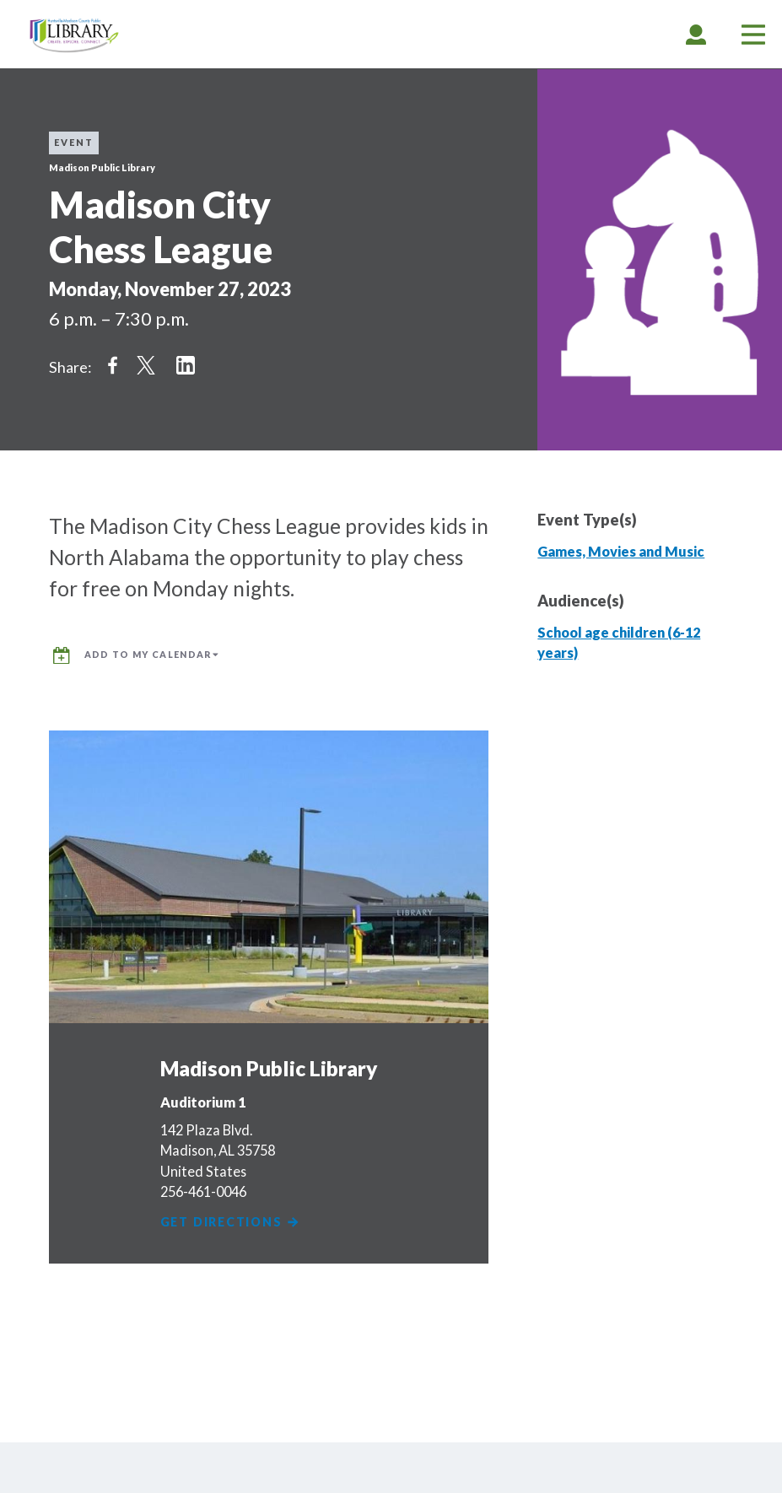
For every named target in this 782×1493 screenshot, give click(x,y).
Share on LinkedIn (185, 365)
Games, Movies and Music (620, 551)
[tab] (696, 34)
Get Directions (232, 1221)
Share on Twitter (146, 365)
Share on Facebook (112, 365)
